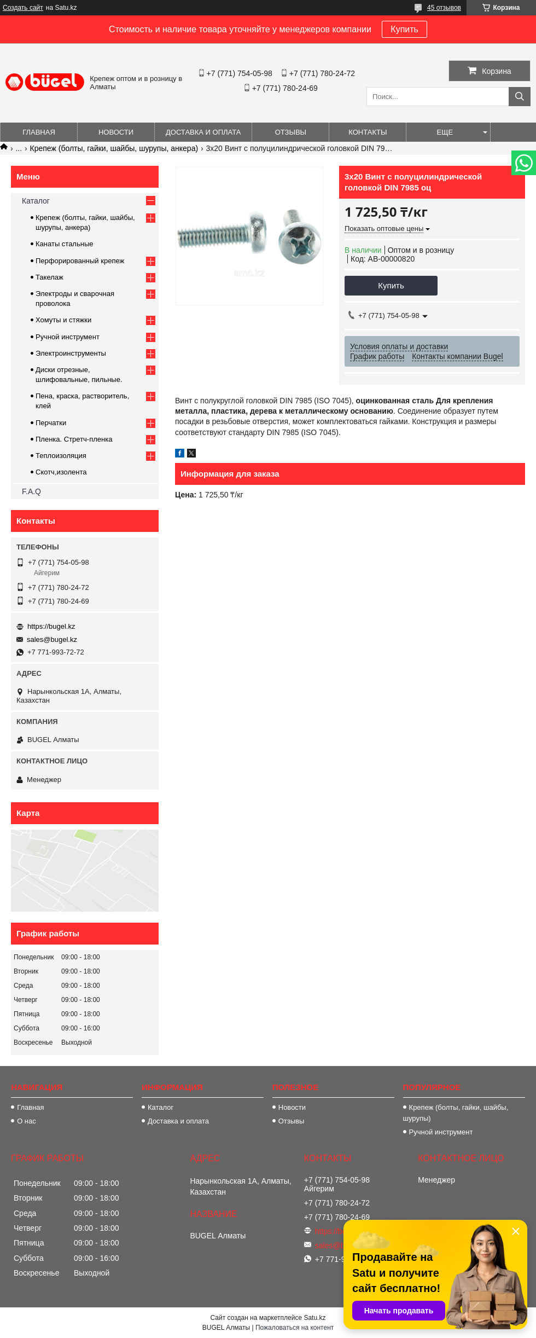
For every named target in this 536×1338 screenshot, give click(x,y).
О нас (26, 1121)
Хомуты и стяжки (63, 320)
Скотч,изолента (61, 472)
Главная (38, 132)
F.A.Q (31, 491)
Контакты (367, 132)
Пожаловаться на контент (294, 1327)
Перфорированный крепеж (80, 261)
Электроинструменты (71, 353)
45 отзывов (444, 7)
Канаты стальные (65, 244)
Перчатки (51, 423)
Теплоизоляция (61, 455)
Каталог (36, 200)
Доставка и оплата (203, 132)
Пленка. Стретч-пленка (74, 439)
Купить (404, 29)
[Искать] (520, 96)
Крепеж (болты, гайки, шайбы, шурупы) (456, 1112)
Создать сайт (23, 7)
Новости (115, 132)
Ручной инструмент (68, 337)
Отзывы (290, 132)
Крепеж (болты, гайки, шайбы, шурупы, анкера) (114, 148)
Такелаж (49, 277)
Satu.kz (314, 1318)
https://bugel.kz (51, 626)
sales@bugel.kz (52, 639)
